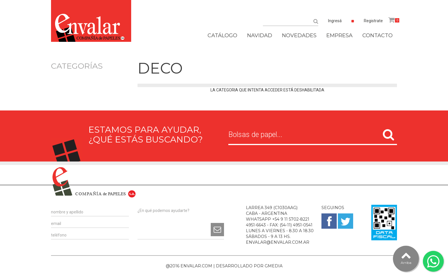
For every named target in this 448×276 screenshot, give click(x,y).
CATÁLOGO (222, 35)
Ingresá (335, 20)
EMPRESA (339, 35)
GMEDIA (274, 266)
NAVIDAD (259, 35)
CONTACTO (377, 35)
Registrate (373, 20)
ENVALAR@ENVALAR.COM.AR (277, 242)
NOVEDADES (299, 35)
